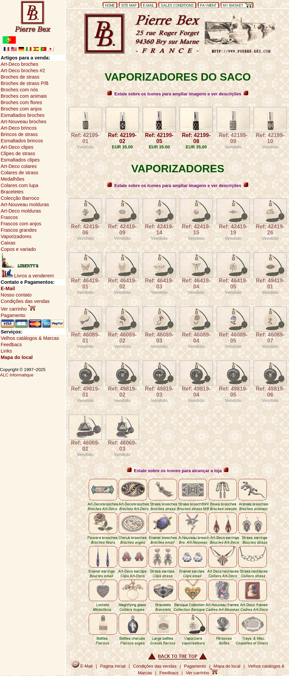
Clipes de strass (18, 153)
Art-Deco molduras (21, 211)
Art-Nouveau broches (23, 121)
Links (6, 351)
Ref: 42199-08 (196, 138)
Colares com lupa (19, 185)
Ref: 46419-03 (159, 283)
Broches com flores (21, 102)
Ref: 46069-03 (122, 446)
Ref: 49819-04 (196, 392)
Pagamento (13, 315)
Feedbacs (11, 344)
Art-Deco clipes (17, 147)
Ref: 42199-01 (85, 138)
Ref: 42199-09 (233, 138)
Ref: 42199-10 (270, 138)
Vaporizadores (16, 236)
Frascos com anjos (21, 223)
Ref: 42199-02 (122, 138)
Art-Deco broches (19, 64)
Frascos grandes (19, 230)
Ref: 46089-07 (270, 338)
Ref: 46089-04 (196, 338)
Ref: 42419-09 (122, 229)
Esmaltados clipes (20, 160)
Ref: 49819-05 (233, 392)
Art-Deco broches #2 (23, 70)
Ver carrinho (18, 309)
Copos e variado (18, 249)
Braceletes (12, 191)
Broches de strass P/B (24, 83)
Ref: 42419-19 (233, 229)
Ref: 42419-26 (270, 229)
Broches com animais (24, 96)
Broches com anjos (21, 108)
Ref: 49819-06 (270, 392)
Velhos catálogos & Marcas (30, 338)
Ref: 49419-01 (270, 283)
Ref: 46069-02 (85, 446)
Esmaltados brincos (22, 140)
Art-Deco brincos (19, 128)
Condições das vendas (25, 301)
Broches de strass (20, 77)
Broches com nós (19, 89)
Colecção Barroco (20, 198)
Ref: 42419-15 (196, 229)
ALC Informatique (17, 374)
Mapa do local (17, 357)
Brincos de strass (19, 134)
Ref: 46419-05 (233, 283)
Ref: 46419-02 (122, 283)
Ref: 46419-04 (196, 283)
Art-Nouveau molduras (25, 204)
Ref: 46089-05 (233, 338)
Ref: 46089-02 (122, 338)
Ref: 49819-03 (159, 392)
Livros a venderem (28, 275)
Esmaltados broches (22, 115)
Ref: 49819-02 (122, 392)
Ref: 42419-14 (159, 229)
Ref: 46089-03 (159, 338)
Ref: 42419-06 (85, 229)
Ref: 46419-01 (85, 283)
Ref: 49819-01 (85, 392)
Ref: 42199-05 (159, 138)
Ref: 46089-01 (85, 338)
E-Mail (8, 288)
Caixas (8, 242)
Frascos (9, 217)
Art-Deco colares (19, 166)
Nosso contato (16, 295)
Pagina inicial (112, 666)
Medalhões (12, 179)
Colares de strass (19, 172)
